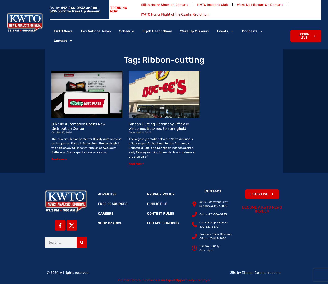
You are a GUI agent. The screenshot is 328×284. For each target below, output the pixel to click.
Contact (63, 41)
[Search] (82, 242)
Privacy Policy (161, 194)
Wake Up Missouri (194, 31)
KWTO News (63, 31)
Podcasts (252, 31)
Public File (157, 204)
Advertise (107, 194)
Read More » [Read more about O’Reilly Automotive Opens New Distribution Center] (59, 159)
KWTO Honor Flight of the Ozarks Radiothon (175, 14)
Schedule (126, 31)
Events (225, 31)
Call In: (75, 9)
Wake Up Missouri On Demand (260, 5)
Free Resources (112, 204)
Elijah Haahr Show (157, 31)
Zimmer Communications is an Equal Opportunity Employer (164, 280)
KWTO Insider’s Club (212, 5)
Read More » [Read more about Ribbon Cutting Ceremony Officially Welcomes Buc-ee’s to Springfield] (136, 163)
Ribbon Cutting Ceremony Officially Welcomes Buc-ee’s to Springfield (159, 126)
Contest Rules (160, 213)
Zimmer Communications (261, 273)
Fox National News (96, 31)
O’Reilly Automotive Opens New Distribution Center (78, 126)
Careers (105, 213)
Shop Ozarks (109, 223)
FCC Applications (163, 223)
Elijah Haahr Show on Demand (164, 5)
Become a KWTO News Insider (262, 209)
